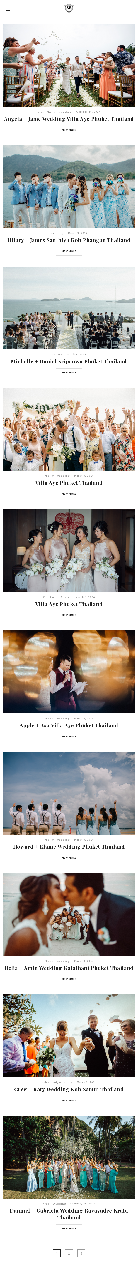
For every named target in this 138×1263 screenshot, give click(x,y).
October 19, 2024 (88, 111)
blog (41, 112)
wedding (65, 112)
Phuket (51, 112)
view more (69, 129)
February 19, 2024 (82, 1203)
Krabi (47, 1203)
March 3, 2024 (78, 233)
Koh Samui (51, 597)
